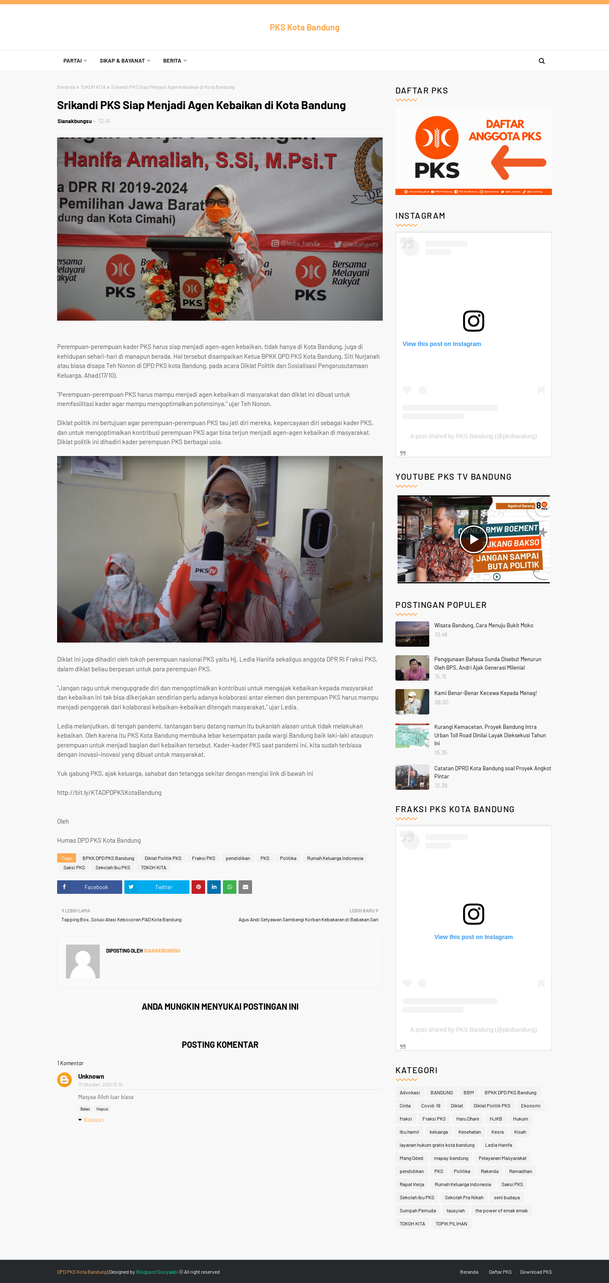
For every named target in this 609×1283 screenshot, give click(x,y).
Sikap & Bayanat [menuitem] (122, 60)
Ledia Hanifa (498, 1145)
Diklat (457, 1105)
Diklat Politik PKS (163, 858)
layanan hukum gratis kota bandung (437, 1145)
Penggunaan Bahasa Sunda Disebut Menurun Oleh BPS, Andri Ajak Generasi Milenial (487, 663)
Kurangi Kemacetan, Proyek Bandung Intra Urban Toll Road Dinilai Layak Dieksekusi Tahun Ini (490, 735)
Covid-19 (430, 1105)
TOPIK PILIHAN (451, 1223)
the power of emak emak (501, 1210)
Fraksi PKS (203, 858)
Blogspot (146, 1272)
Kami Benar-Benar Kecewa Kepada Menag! (485, 693)
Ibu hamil (409, 1132)
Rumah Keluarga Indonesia (335, 858)
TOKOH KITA (93, 87)
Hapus (102, 1108)
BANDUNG (442, 1092)
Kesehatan (469, 1132)
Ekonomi (530, 1105)
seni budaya (507, 1197)
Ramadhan (520, 1171)
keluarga (439, 1132)
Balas (85, 1108)
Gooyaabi (167, 1272)
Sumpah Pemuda (418, 1210)
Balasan (94, 1119)
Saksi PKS (74, 867)
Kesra (497, 1132)
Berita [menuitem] (172, 60)
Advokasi (410, 1092)
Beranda (66, 87)
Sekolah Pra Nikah (464, 1197)
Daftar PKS (500, 1272)
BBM (469, 1092)
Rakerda (490, 1171)
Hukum (520, 1118)
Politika (288, 858)
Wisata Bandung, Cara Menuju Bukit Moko (483, 625)
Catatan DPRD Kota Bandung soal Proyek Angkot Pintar (492, 772)
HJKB (496, 1118)
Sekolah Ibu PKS (113, 867)
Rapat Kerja (412, 1184)
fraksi (406, 1118)
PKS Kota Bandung (305, 27)
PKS (265, 858)
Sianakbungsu (75, 121)
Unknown (91, 1076)
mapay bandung (451, 1158)
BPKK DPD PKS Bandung (108, 858)
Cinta (405, 1105)
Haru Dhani (467, 1118)
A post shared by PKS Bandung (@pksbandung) (473, 436)
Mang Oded (411, 1158)
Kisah (520, 1132)
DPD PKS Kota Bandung (82, 1272)
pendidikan (238, 858)
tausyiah (456, 1210)
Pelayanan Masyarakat (503, 1158)
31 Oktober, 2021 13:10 (101, 1084)
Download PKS (536, 1272)
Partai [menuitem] (72, 60)
